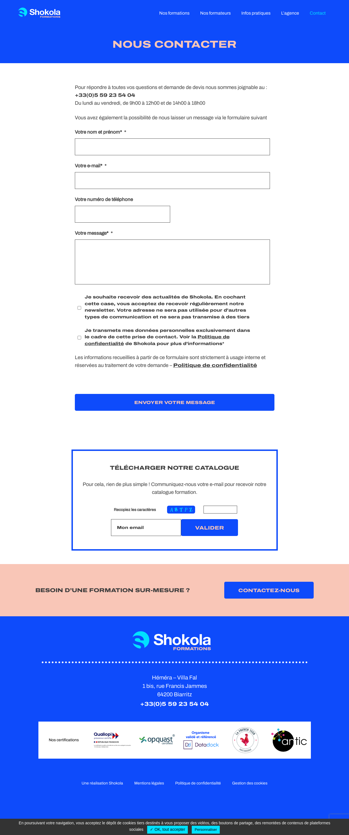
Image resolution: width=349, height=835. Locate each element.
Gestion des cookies (249, 783)
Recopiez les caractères (135, 510)
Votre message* (94, 233)
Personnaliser (206, 829)
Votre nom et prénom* (100, 132)
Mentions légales (149, 783)
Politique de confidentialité (215, 365)
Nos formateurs (215, 13)
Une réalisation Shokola (102, 783)
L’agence (290, 13)
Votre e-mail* (91, 165)
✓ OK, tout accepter (167, 829)
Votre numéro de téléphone (104, 199)
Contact (318, 13)
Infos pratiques (256, 13)
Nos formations (174, 13)
